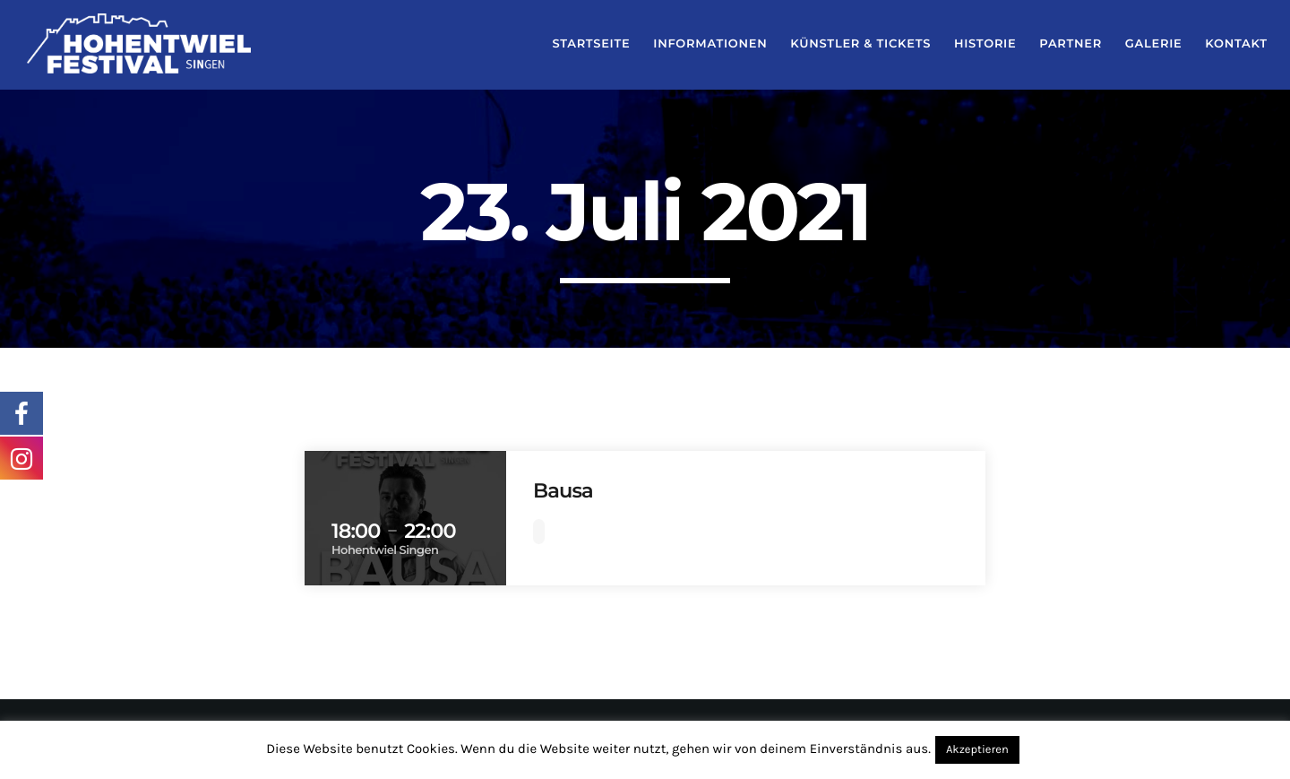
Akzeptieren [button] (977, 750)
